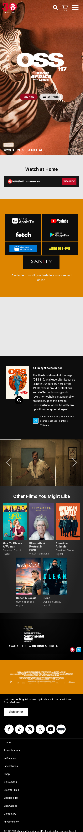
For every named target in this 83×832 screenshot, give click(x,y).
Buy (28, 96)
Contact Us (10, 813)
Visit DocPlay (11, 797)
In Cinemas (10, 758)
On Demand (10, 781)
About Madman (12, 750)
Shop (7, 774)
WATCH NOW (69, 181)
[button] (8, 462)
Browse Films (11, 789)
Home (7, 742)
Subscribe (16, 711)
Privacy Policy (11, 821)
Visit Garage (10, 805)
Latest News (11, 766)
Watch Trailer (51, 96)
